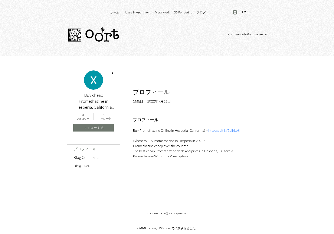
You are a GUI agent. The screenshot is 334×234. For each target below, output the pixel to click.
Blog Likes (81, 166)
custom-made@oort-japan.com (248, 34)
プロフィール (84, 148)
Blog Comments (86, 157)
